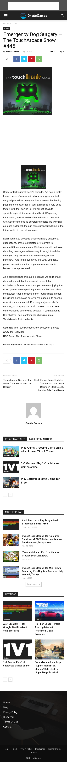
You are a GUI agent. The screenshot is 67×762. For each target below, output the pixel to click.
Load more (33, 584)
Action (7, 471)
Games (15, 23)
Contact (7, 726)
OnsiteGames (12, 51)
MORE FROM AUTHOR (40, 439)
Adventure (8, 455)
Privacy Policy (10, 712)
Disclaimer (8, 716)
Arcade (7, 620)
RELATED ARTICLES (15, 439)
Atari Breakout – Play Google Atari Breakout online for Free (15, 627)
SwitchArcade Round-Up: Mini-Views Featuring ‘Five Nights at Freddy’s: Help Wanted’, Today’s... (42, 571)
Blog (5, 707)
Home (6, 23)
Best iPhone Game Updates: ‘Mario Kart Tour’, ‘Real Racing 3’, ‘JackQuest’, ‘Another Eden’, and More (49, 385)
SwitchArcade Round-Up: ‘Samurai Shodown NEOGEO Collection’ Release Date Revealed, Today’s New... (42, 539)
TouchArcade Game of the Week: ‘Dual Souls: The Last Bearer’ (17, 383)
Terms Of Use (10, 721)
